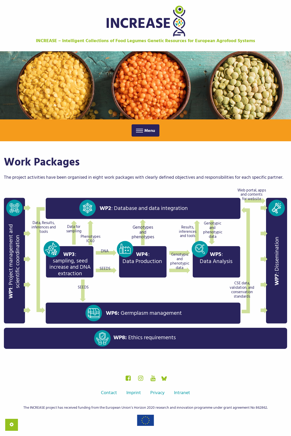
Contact (109, 392)
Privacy (157, 392)
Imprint (133, 392)
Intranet (182, 392)
